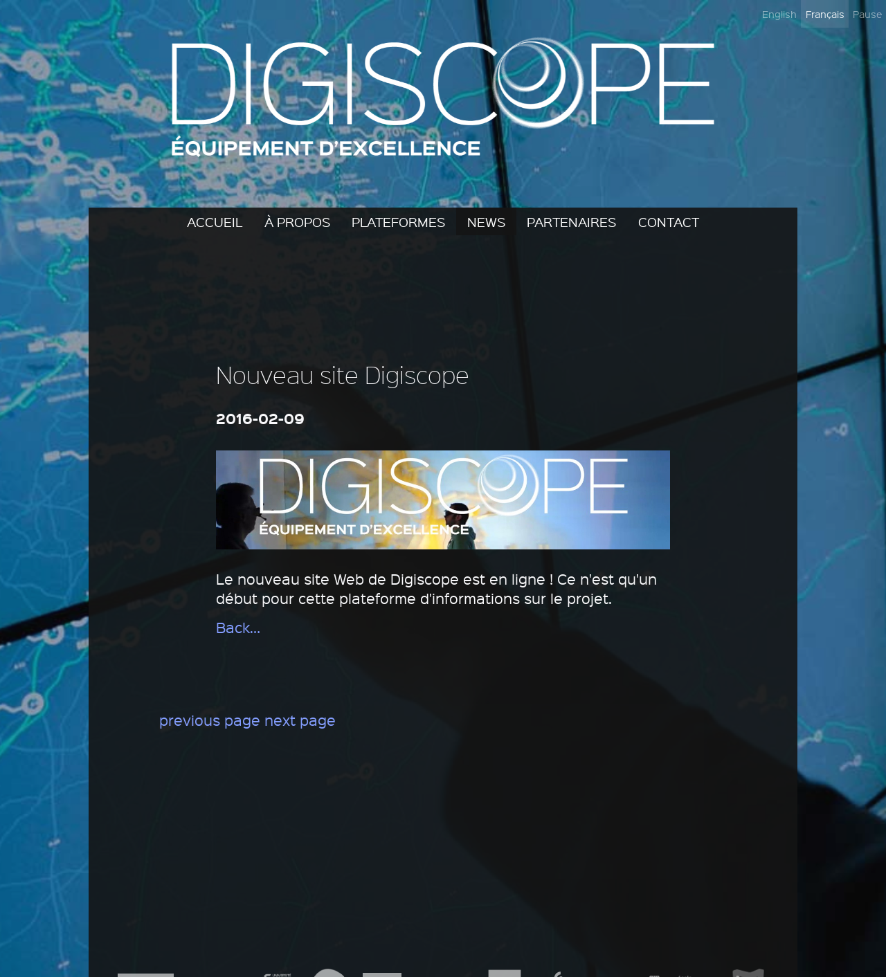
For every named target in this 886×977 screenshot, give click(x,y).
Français (825, 14)
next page (300, 720)
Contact (668, 221)
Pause (867, 14)
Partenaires (571, 221)
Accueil (214, 221)
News (486, 221)
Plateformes (398, 221)
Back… (238, 627)
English (779, 14)
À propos (297, 221)
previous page (209, 720)
